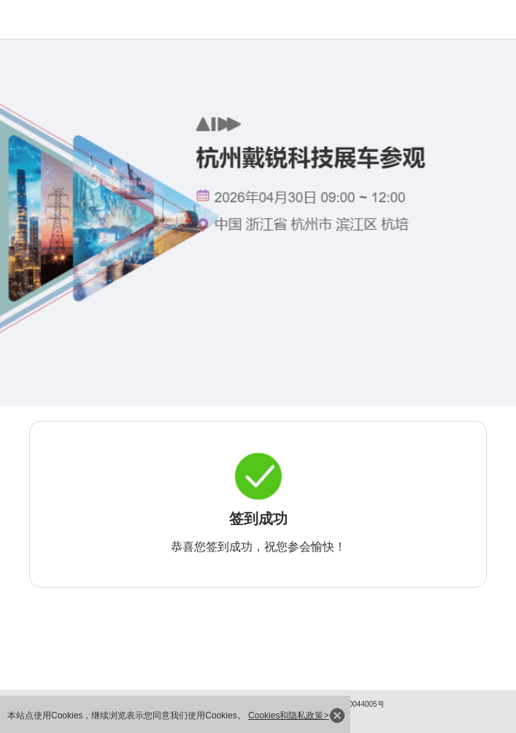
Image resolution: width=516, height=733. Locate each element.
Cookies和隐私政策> (288, 715)
